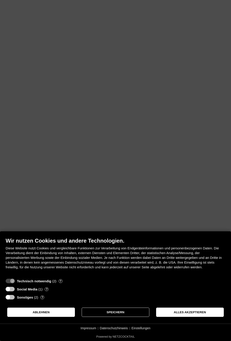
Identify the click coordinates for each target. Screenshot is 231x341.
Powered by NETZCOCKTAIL (115, 336)
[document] (115, 256)
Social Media (27, 289)
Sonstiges (25, 297)
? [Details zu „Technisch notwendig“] (60, 281)
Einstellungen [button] (141, 328)
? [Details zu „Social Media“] (47, 289)
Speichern (116, 312)
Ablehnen (41, 312)
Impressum (88, 328)
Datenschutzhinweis (114, 328)
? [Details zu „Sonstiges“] (42, 297)
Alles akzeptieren (190, 312)
